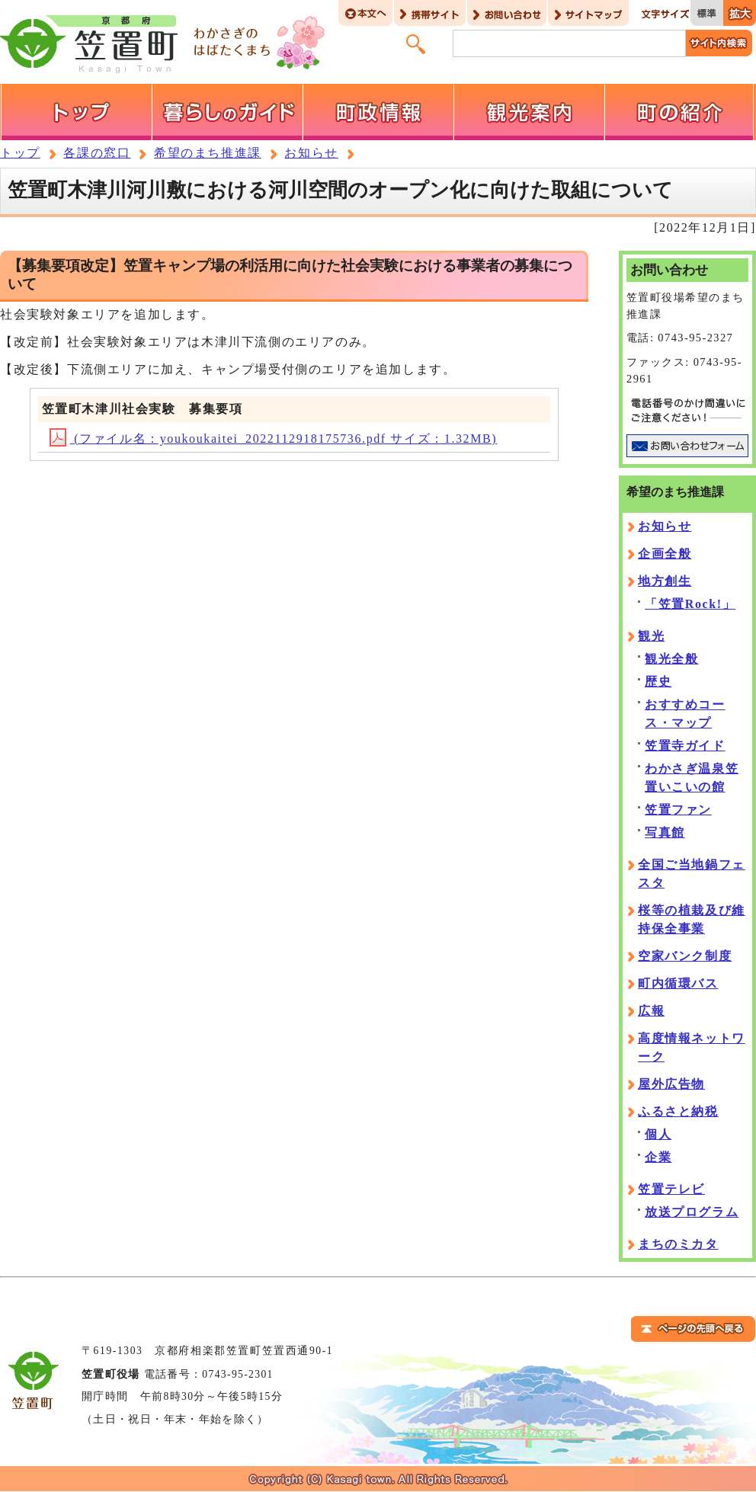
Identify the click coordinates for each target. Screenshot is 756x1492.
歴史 (658, 681)
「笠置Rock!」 (690, 603)
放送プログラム (691, 1211)
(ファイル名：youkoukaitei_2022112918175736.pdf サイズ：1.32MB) (274, 438)
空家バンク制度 (685, 955)
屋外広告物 (671, 1083)
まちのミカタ (678, 1243)
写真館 (665, 832)
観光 (651, 635)
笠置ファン (678, 809)
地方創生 (664, 581)
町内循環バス (678, 983)
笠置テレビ (671, 1189)
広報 (651, 1010)
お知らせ (311, 152)
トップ (20, 152)
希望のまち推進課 (207, 152)
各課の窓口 (96, 152)
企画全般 (664, 553)
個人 (658, 1134)
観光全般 (671, 658)
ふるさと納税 (678, 1111)
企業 (658, 1157)
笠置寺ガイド (685, 745)
